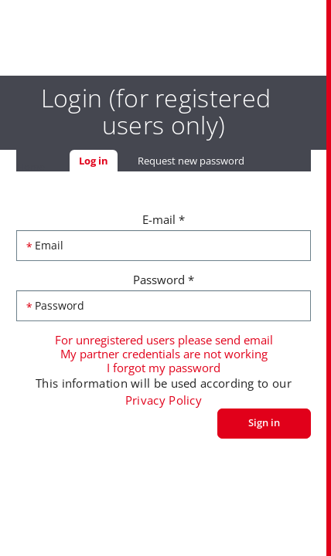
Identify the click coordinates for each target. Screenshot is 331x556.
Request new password (191, 161)
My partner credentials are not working (164, 353)
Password (163, 279)
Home (30, 167)
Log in (98, 161)
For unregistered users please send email (164, 340)
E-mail (163, 219)
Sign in (264, 422)
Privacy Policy (163, 400)
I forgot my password (163, 367)
